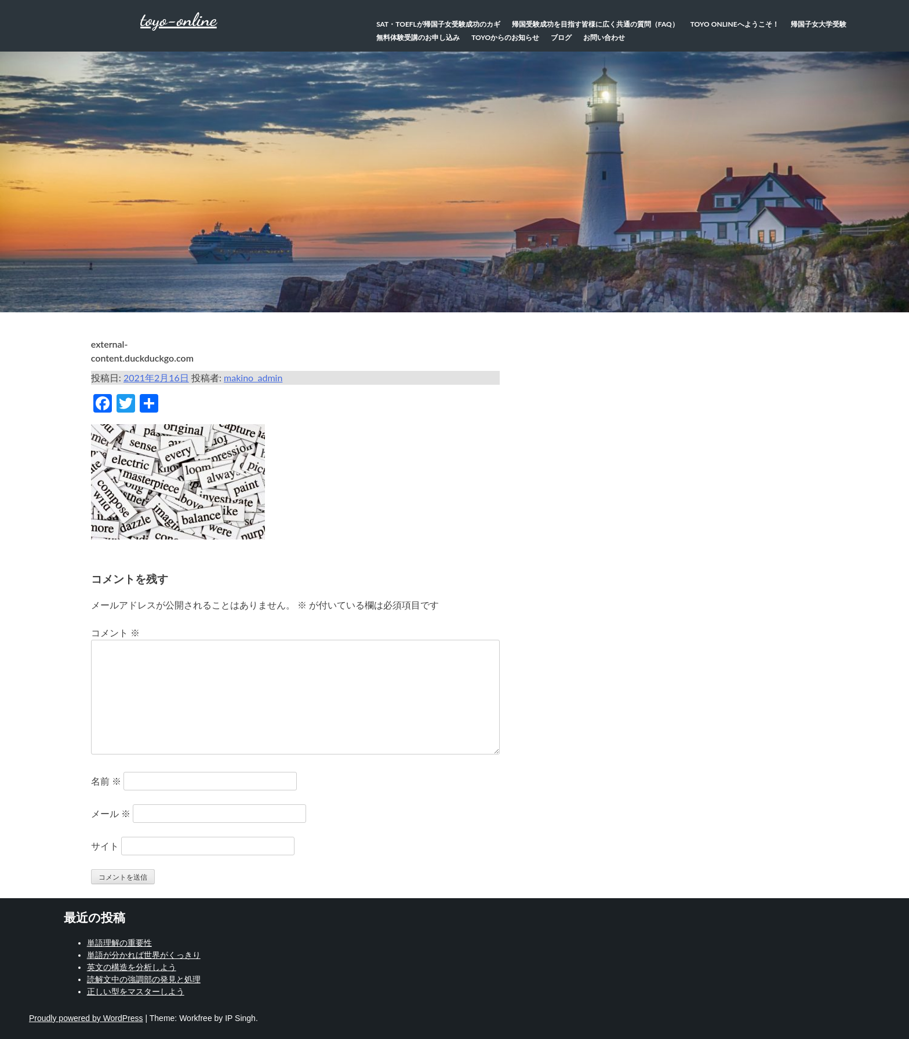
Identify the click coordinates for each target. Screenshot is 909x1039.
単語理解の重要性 (119, 942)
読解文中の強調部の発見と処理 (144, 979)
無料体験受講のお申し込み (418, 37)
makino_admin (253, 377)
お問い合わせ (604, 37)
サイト (105, 845)
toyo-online (178, 20)
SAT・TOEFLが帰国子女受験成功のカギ (438, 24)
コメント (115, 632)
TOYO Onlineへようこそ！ (734, 24)
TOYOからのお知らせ (505, 37)
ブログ (561, 37)
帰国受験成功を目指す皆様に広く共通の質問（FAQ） (595, 24)
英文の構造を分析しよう (131, 967)
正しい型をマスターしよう (135, 991)
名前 (106, 780)
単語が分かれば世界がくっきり (144, 955)
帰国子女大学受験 (818, 24)
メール (110, 813)
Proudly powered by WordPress (86, 1018)
